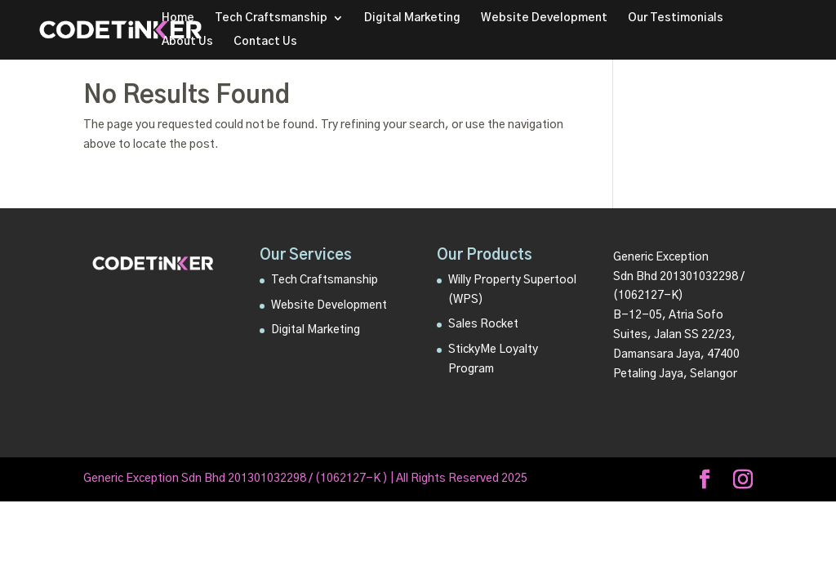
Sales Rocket (483, 324)
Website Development (544, 18)
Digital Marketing (412, 18)
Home (178, 18)
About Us (187, 41)
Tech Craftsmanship (271, 18)
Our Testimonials (675, 18)
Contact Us (265, 41)
